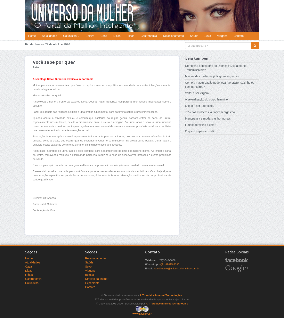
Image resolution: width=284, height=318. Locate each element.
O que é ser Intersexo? (199, 105)
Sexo (207, 36)
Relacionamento (173, 36)
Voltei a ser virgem (197, 93)
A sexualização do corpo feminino (206, 99)
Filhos (130, 36)
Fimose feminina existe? (200, 125)
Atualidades (49, 36)
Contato (239, 36)
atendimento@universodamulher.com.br (177, 268)
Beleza (90, 36)
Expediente (92, 283)
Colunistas (71, 36)
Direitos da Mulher (96, 278)
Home (32, 36)
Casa (103, 36)
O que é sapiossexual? (199, 131)
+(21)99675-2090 (169, 264)
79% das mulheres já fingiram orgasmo (210, 112)
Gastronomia (148, 36)
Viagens (222, 36)
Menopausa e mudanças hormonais (208, 118)
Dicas (117, 36)
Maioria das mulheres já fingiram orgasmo (212, 76)
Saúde (194, 36)
